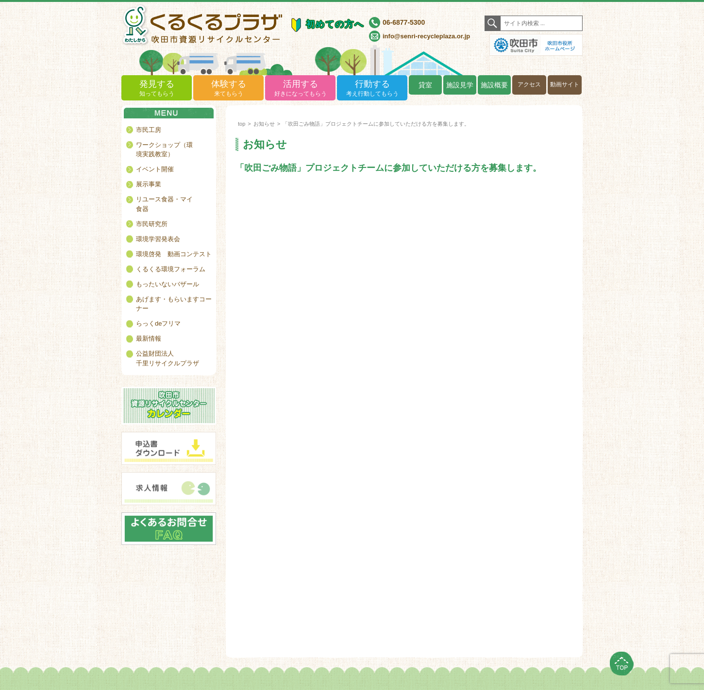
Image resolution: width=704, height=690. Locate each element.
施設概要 (494, 85)
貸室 (425, 85)
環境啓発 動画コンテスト (174, 254)
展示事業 (148, 184)
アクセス (529, 84)
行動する (372, 88)
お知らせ (264, 124)
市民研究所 (152, 224)
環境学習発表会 (158, 239)
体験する (228, 88)
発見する (156, 88)
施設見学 (459, 85)
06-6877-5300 (404, 22)
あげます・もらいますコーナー (174, 304)
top (241, 124)
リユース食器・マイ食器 (164, 204)
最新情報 (148, 338)
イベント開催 (155, 169)
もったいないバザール (167, 284)
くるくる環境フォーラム (170, 269)
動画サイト (564, 84)
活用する (300, 88)
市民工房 (148, 129)
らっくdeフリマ (158, 323)
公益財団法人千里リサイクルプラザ (167, 358)
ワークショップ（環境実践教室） (164, 149)
